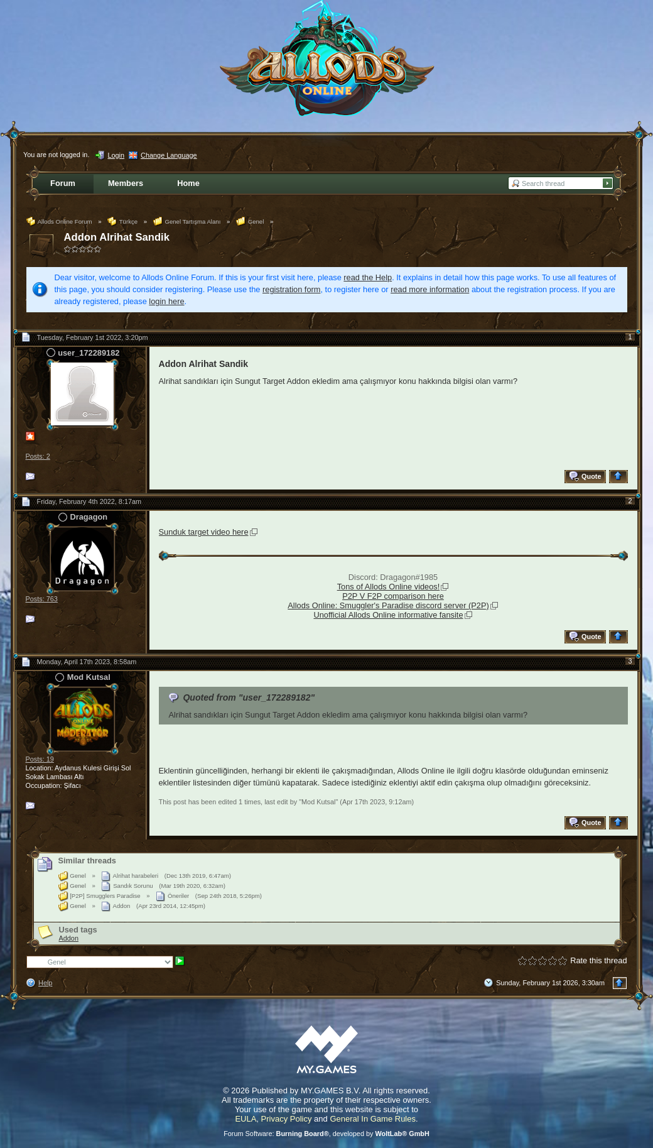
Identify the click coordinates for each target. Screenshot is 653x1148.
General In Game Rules (373, 1118)
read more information (430, 289)
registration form (291, 289)
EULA (245, 1118)
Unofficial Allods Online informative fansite (388, 615)
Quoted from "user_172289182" (249, 697)
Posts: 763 (42, 599)
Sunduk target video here (204, 532)
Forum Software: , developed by (326, 1133)
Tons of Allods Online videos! (388, 586)
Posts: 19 (40, 759)
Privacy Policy (286, 1118)
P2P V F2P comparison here (393, 596)
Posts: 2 (38, 456)
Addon (68, 938)
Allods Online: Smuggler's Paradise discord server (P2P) (388, 605)
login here (166, 301)
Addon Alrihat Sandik (117, 237)
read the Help (367, 277)
